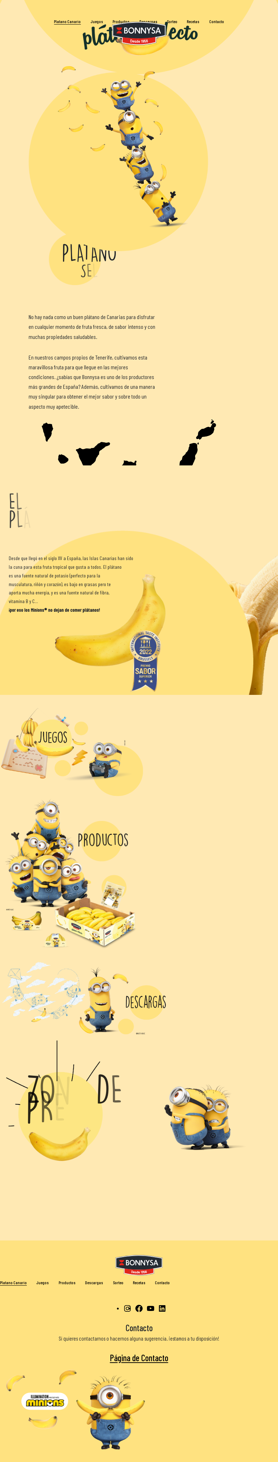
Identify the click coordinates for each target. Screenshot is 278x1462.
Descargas (94, 1282)
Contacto (162, 1282)
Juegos (42, 1282)
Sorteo (118, 1282)
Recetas (139, 1282)
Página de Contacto (139, 1358)
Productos (67, 1282)
